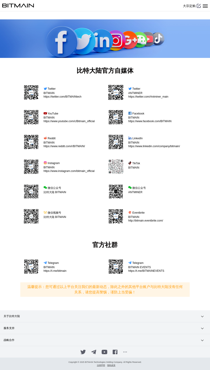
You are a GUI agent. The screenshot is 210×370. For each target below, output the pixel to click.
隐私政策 (111, 365)
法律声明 (101, 365)
